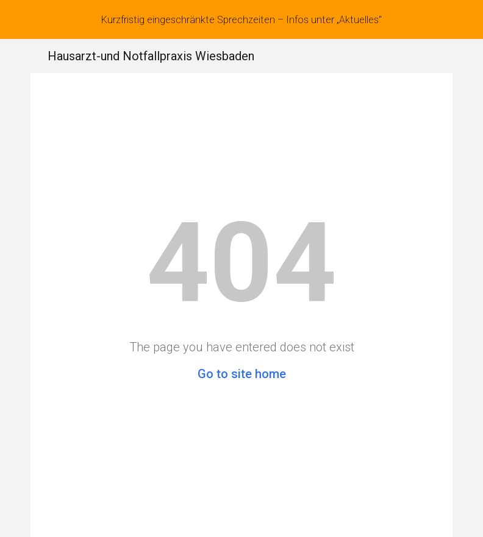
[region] (241, 19)
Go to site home (242, 374)
